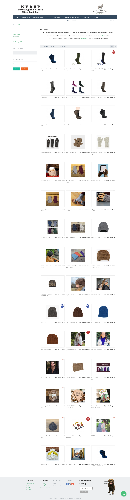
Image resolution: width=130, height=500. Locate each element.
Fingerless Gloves (95, 180)
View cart (95, 17)
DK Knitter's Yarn (45, 464)
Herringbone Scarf (45, 377)
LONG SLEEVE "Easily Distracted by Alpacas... (71, 407)
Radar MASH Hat (95, 237)
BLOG (27, 486)
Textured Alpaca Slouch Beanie (95, 266)
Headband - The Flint (96, 294)
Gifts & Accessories (18, 38)
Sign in (17, 69)
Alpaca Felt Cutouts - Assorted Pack (71, 436)
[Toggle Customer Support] (123, 493)
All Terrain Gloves (45, 180)
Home (16, 17)
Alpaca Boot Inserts (46, 152)
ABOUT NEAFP (30, 484)
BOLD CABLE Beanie (46, 349)
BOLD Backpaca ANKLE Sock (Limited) (97, 464)
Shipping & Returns (45, 488)
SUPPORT (28, 488)
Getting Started (26, 17)
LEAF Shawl (94, 436)
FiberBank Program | (38, 17)
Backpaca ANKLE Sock (71, 124)
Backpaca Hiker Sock (96, 97)
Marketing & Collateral (19, 42)
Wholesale (16, 36)
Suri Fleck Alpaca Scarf (97, 349)
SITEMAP (28, 489)
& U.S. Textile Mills (76, 498)
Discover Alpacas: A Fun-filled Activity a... (96, 406)
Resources (86, 17)
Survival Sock (44, 97)
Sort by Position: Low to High (49, 46)
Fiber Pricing (16, 34)
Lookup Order (43, 486)
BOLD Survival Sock (71, 97)
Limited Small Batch (18, 40)
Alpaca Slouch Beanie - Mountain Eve (46, 294)
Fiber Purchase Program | (54, 17)
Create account (57, 486)
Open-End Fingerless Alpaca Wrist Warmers (97, 153)
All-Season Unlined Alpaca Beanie (71, 266)
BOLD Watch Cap (95, 322)
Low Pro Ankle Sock (96, 124)
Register (24, 69)
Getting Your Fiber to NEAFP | (72, 17)
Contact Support (44, 484)
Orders (15, 64)
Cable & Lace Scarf (70, 377)
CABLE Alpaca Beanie (71, 322)
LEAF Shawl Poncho (71, 464)
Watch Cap (43, 322)
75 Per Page (63, 46)
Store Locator (83, 38)
